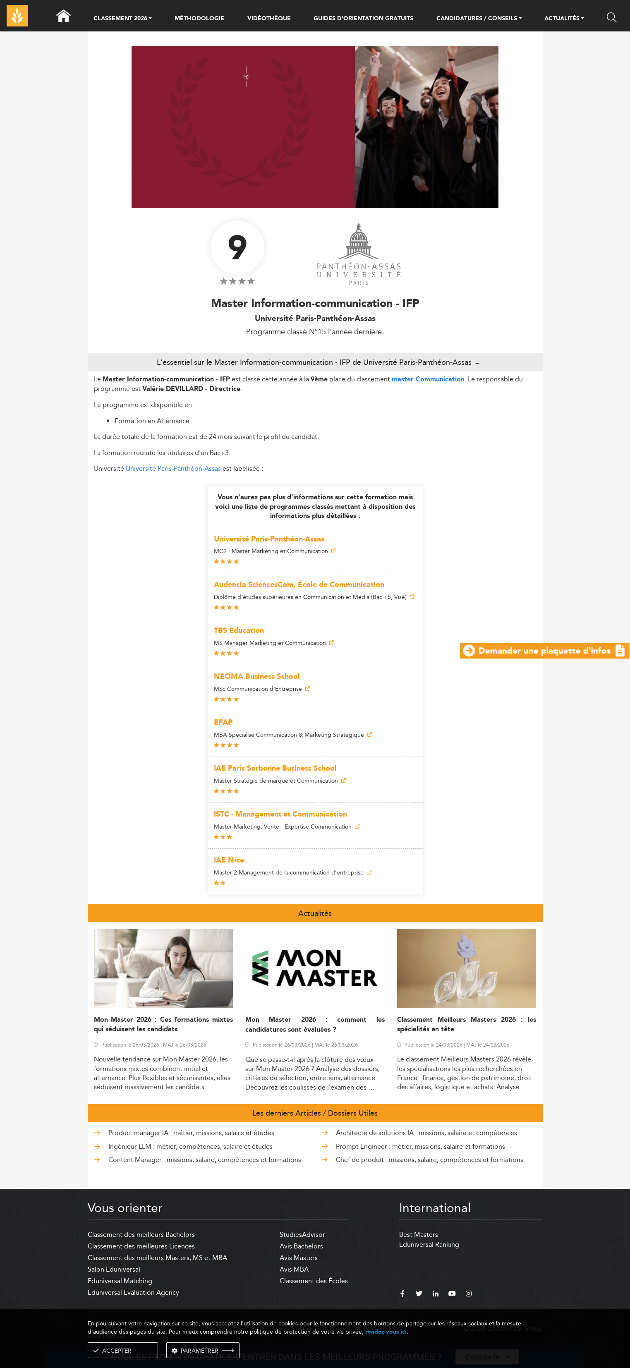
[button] (150, 19)
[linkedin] (435, 1294)
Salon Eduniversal (114, 1269)
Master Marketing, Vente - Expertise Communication (286, 826)
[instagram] (468, 1294)
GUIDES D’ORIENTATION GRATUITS (363, 18)
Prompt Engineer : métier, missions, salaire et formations (420, 1146)
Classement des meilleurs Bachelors (141, 1234)
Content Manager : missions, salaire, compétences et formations (204, 1160)
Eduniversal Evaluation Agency (133, 1292)
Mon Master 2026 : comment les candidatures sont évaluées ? (315, 1025)
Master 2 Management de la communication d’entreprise (292, 872)
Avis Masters (299, 1258)
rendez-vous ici (386, 1332)
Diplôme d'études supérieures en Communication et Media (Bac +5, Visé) (314, 596)
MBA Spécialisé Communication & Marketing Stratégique (293, 734)
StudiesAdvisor (302, 1234)
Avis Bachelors (301, 1246)
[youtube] (452, 1294)
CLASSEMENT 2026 (120, 19)
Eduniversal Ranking (429, 1244)
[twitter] (419, 1294)
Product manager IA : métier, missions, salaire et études (191, 1133)
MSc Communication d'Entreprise (262, 688)
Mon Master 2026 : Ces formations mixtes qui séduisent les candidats (163, 1025)
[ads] (315, 206)
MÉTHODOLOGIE (199, 18)
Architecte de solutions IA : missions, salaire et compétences (426, 1133)
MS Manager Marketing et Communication (274, 642)
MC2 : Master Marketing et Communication (275, 551)
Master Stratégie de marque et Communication (280, 780)
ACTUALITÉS (562, 19)
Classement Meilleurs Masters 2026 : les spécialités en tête (467, 1025)
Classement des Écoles (314, 1281)
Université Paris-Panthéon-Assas (173, 468)
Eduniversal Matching (120, 1281)
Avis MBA (294, 1269)
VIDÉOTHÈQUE (269, 18)
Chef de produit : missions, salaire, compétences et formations (429, 1160)
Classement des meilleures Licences (141, 1246)
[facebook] (402, 1294)
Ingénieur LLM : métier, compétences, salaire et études (190, 1146)
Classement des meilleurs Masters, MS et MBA (157, 1258)
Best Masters (418, 1234)
